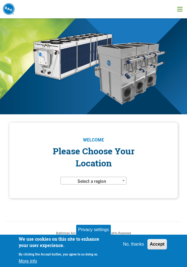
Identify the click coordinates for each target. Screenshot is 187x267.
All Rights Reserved (117, 233)
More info (28, 261)
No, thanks (133, 244)
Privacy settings (93, 229)
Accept (157, 244)
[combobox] (94, 180)
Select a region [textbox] (92, 181)
